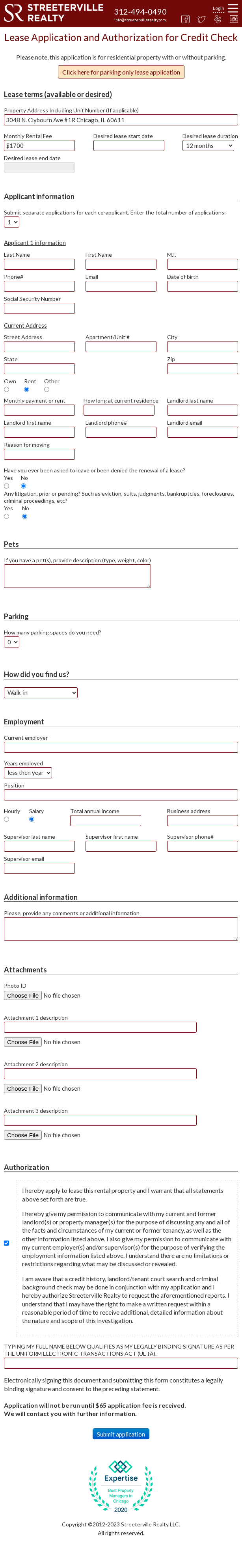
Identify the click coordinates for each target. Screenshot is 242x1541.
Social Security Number (32, 298)
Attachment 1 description (36, 1017)
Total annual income (94, 811)
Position (14, 785)
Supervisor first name (112, 836)
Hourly (12, 811)
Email (92, 276)
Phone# (13, 276)
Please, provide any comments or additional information (72, 913)
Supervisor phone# (190, 836)
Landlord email (184, 422)
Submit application (121, 1434)
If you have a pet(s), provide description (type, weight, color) (77, 560)
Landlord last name (190, 400)
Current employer (26, 737)
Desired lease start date (123, 135)
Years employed (23, 763)
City (172, 337)
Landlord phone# (106, 422)
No (24, 477)
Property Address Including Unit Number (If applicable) (71, 110)
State (11, 359)
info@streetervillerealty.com (140, 19)
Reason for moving (27, 444)
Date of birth (183, 276)
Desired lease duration (210, 135)
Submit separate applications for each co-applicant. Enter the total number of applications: (115, 212)
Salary (36, 811)
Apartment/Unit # (108, 337)
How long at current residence (121, 400)
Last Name (17, 254)
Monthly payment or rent (34, 400)
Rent (30, 381)
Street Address (23, 337)
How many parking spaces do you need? (52, 632)
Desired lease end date (32, 158)
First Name (99, 254)
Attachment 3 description (36, 1110)
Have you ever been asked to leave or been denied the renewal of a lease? (94, 470)
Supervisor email (24, 858)
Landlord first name (27, 422)
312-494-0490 (140, 11)
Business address (188, 811)
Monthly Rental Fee (28, 135)
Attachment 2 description (36, 1064)
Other (52, 381)
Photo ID (15, 985)
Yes (8, 477)
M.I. (171, 254)
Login (218, 8)
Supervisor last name (29, 836)
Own (10, 381)
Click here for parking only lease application (121, 72)
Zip (171, 359)
